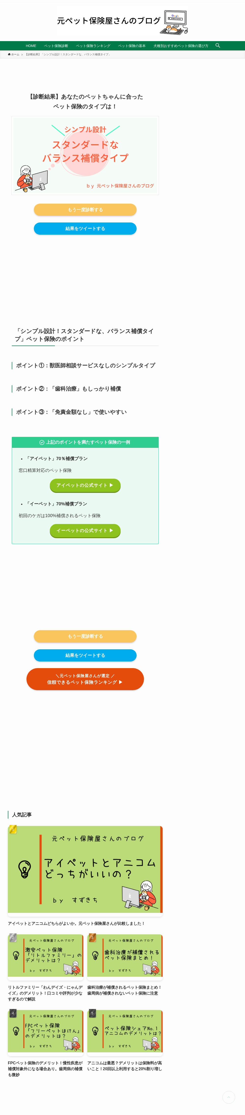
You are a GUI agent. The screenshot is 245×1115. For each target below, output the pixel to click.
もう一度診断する (85, 209)
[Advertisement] (85, 275)
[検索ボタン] (217, 45)
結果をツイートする (85, 228)
